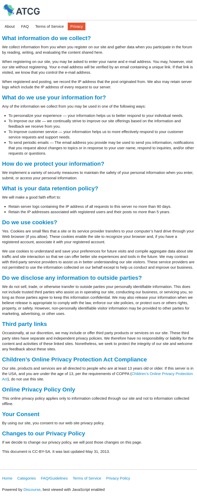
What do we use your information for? (54, 97)
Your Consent (21, 414)
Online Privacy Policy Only (38, 389)
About (10, 26)
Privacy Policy (118, 478)
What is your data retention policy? (50, 188)
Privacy (76, 26)
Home (7, 478)
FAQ (25, 26)
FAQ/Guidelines (54, 478)
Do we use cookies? (29, 222)
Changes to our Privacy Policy (43, 433)
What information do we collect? (46, 38)
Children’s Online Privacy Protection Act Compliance (74, 359)
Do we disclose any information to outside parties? (72, 278)
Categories (26, 478)
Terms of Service (49, 26)
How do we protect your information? (53, 164)
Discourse (32, 489)
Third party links (24, 324)
